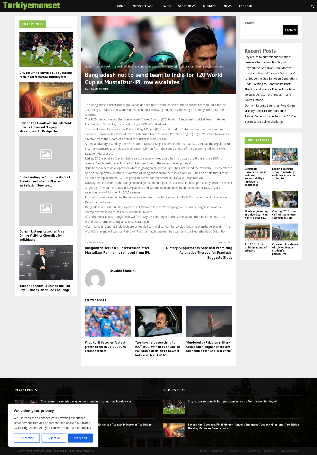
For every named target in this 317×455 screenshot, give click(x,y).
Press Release (142, 6)
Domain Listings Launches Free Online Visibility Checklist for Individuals (41, 235)
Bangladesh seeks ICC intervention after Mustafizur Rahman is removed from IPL (117, 250)
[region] (53, 425)
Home (121, 6)
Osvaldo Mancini (98, 89)
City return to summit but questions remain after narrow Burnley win (45, 75)
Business (210, 6)
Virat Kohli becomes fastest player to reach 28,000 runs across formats (105, 346)
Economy (246, 6)
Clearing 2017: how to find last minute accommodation (284, 214)
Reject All (53, 438)
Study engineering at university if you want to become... (256, 214)
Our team (269, 451)
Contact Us (234, 451)
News (228, 6)
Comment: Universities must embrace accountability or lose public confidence (255, 176)
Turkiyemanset (31, 6)
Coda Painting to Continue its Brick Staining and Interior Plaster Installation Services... (45, 181)
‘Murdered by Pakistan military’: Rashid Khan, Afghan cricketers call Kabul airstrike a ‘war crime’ (209, 346)
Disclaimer (217, 451)
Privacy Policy (252, 451)
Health (166, 6)
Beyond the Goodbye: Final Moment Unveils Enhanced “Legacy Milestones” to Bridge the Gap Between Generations (271, 73)
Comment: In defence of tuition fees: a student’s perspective (285, 249)
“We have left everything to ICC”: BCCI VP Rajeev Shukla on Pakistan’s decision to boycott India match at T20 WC (157, 348)
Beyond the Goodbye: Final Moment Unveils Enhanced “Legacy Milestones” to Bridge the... (45, 127)
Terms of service (289, 451)
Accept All (80, 438)
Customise (27, 438)
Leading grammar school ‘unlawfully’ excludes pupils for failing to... (283, 173)
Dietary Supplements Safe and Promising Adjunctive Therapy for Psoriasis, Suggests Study (199, 253)
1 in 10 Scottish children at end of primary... (256, 247)
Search (250, 23)
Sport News (187, 6)
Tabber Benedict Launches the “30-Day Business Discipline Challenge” (45, 288)
